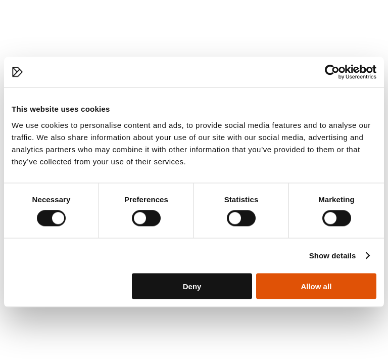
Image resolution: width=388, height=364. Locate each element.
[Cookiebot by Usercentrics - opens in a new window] (332, 72)
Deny (192, 286)
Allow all (316, 286)
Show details (332, 255)
